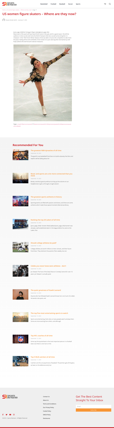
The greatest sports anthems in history (46, 197)
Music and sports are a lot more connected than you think (51, 175)
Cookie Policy (47, 411)
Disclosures (46, 418)
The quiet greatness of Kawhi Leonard (46, 290)
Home (3, 10)
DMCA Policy (47, 415)
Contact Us (46, 396)
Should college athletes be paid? (43, 243)
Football (53, 4)
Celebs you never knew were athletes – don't (48, 266)
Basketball (44, 4)
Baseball (62, 4)
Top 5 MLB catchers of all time (43, 357)
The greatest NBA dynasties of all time (46, 150)
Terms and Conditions (49, 404)
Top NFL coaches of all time (41, 336)
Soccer (70, 4)
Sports (78, 4)
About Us (46, 400)
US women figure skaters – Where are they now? (19, 10)
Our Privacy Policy (48, 407)
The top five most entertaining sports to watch (49, 313)
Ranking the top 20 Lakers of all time (45, 220)
